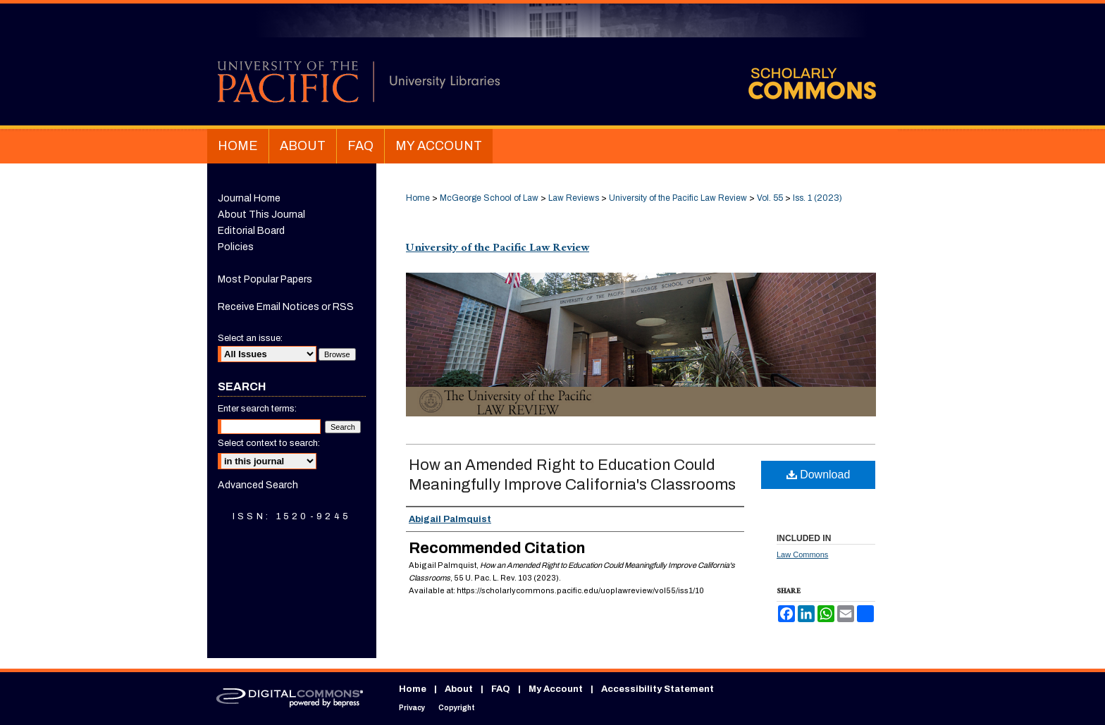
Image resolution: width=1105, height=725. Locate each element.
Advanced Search (258, 485)
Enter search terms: (257, 409)
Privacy (412, 708)
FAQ (500, 689)
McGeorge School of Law (489, 198)
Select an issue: (250, 338)
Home (418, 198)
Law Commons (802, 554)
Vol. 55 (770, 198)
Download (818, 475)
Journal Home (249, 198)
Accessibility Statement (657, 689)
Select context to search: (269, 443)
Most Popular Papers (265, 279)
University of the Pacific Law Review (678, 198)
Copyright (456, 708)
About (459, 689)
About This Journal (261, 214)
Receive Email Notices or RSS (286, 307)
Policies (236, 247)
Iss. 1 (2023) (817, 198)
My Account (556, 689)
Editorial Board (251, 230)
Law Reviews (573, 198)
